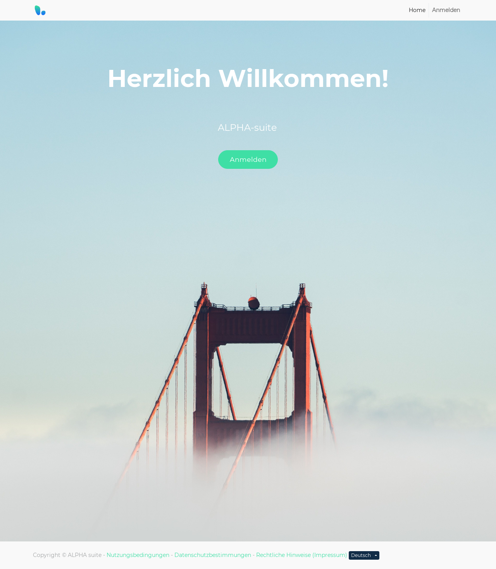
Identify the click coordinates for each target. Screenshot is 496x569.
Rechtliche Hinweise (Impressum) (301, 555)
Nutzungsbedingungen (138, 555)
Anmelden (248, 159)
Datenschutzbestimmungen (212, 555)
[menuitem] (417, 10)
